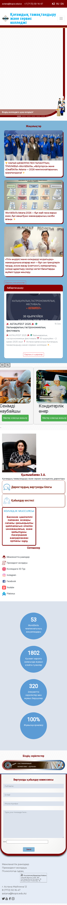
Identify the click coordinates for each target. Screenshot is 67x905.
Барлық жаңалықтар (15, 282)
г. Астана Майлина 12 (14, 886)
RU (57, 3)
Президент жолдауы (17, 563)
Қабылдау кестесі (22, 500)
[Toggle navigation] (61, 18)
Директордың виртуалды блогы (31, 487)
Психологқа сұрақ (13, 871)
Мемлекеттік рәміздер (18, 557)
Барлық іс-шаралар (33, 354)
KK (2, 365)
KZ (53, 3)
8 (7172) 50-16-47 (11, 890)
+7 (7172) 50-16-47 (33, 4)
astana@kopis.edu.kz (12, 4)
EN (62, 3)
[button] (5, 72)
